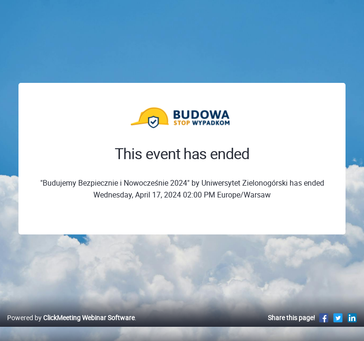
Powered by (71, 317)
